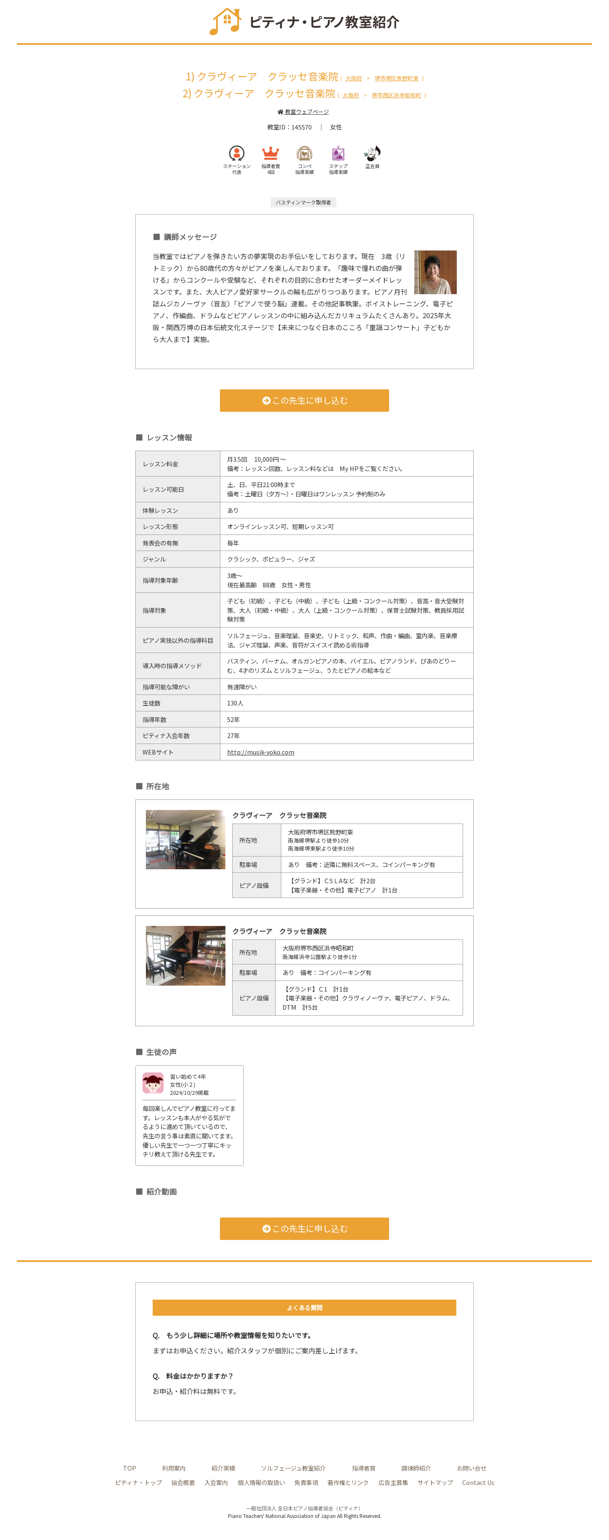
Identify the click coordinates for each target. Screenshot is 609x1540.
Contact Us (478, 1482)
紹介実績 (223, 1467)
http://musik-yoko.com (261, 751)
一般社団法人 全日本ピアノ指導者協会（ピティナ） (304, 1508)
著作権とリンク (348, 1482)
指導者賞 (364, 1467)
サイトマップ (435, 1482)
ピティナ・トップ (138, 1482)
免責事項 (306, 1482)
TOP (129, 1467)
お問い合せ (471, 1467)
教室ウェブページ (303, 111)
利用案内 (174, 1467)
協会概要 (183, 1482)
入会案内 (216, 1482)
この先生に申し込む (304, 400)
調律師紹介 (416, 1467)
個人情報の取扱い (261, 1482)
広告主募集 (393, 1482)
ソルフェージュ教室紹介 (293, 1467)
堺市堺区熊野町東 (397, 78)
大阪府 (354, 78)
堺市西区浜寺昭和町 (396, 95)
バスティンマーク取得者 (303, 202)
